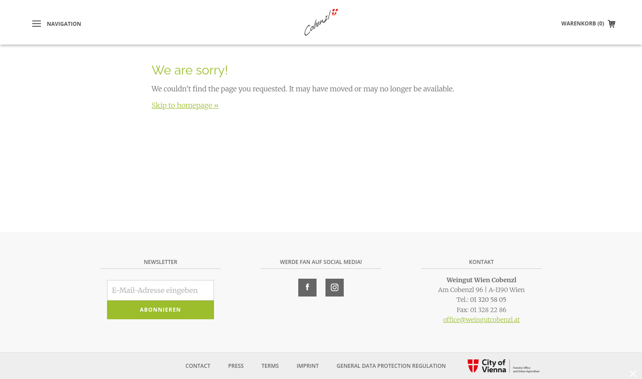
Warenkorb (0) (582, 23)
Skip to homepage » (185, 105)
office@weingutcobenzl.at (481, 320)
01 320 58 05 (488, 300)
